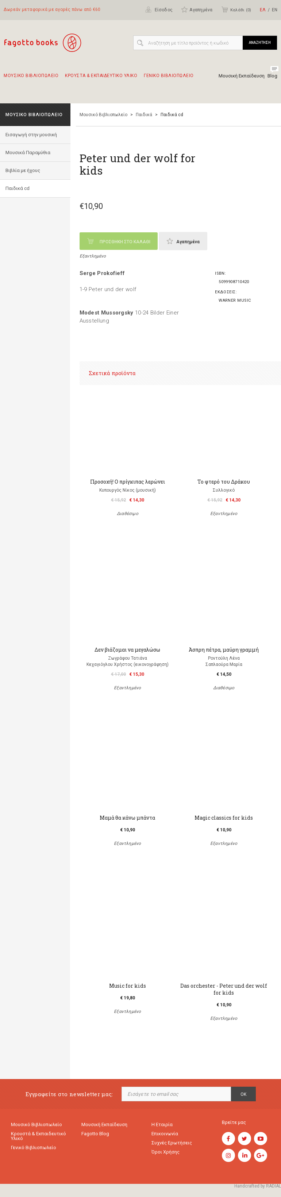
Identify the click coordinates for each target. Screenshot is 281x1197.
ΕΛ (263, 10)
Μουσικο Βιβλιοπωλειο (31, 78)
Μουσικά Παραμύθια (27, 152)
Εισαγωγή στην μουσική (31, 134)
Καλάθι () (236, 9)
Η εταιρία (162, 1124)
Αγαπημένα (196, 9)
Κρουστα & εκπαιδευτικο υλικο (101, 78)
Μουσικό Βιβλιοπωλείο (103, 114)
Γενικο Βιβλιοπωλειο (169, 78)
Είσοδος (159, 9)
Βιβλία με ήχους (22, 170)
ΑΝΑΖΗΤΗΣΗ (260, 43)
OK (243, 1094)
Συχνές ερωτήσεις (171, 1142)
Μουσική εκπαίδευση (104, 1124)
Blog (272, 76)
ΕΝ (274, 10)
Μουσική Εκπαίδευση (242, 76)
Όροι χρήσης (165, 1152)
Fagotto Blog (95, 1133)
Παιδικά (144, 114)
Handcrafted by (257, 1186)
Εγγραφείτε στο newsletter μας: (69, 1094)
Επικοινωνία (164, 1133)
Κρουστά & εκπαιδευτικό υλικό (38, 1136)
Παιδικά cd (17, 188)
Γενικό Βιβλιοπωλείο (33, 1147)
